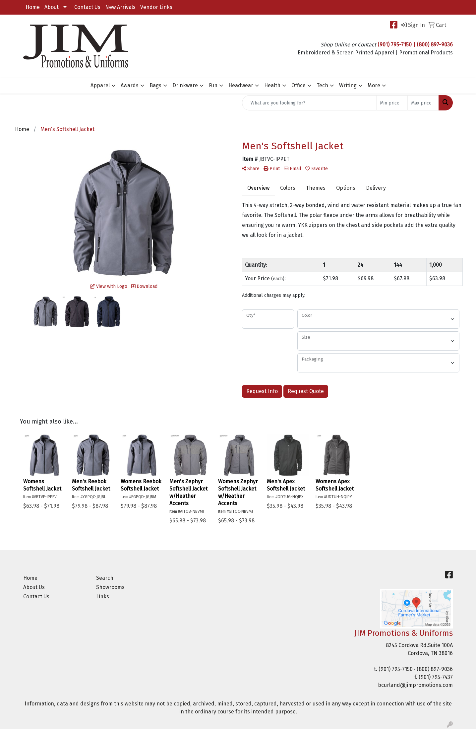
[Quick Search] (309, 102)
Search (104, 578)
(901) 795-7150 (396, 669)
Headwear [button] (240, 85)
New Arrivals (120, 7)
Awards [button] (130, 85)
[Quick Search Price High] (423, 102)
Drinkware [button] (185, 85)
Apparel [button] (100, 85)
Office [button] (298, 85)
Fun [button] (213, 85)
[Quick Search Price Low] (392, 102)
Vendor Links (156, 7)
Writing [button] (348, 85)
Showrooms (110, 587)
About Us (34, 587)
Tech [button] (322, 85)
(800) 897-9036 (435, 669)
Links (102, 596)
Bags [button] (155, 85)
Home (33, 7)
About (51, 7)
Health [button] (272, 85)
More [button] (374, 85)
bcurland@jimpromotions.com (415, 685)
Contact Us (87, 7)
